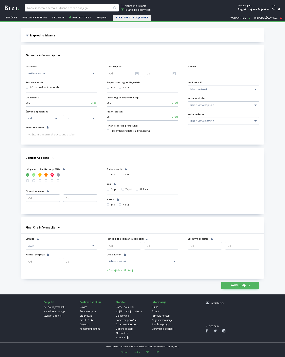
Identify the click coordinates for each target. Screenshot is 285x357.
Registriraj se (247, 9)
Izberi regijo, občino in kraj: (123, 97)
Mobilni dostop (124, 328)
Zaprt (128, 189)
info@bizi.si (217, 303)
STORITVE (58, 17)
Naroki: (111, 199)
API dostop (122, 333)
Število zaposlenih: (37, 111)
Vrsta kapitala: (196, 98)
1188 (156, 352)
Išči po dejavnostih (54, 307)
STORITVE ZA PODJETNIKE (132, 17)
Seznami (120, 337)
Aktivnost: (31, 66)
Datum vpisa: (114, 66)
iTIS (147, 352)
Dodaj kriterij (114, 254)
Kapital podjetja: (35, 254)
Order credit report (127, 324)
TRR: (109, 184)
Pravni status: (115, 111)
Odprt (114, 189)
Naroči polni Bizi (125, 307)
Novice (83, 307)
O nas (155, 307)
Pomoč (156, 311)
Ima (113, 87)
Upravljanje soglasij (163, 328)
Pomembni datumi (90, 328)
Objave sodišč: (115, 169)
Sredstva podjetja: (198, 238)
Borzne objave (88, 311)
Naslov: (192, 66)
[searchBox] (72, 8)
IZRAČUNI (11, 17)
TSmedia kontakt (161, 315)
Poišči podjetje (240, 285)
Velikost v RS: (195, 82)
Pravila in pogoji (161, 324)
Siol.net (124, 352)
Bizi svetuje (86, 315)
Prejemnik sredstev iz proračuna (130, 130)
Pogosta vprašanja (162, 320)
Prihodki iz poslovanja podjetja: (125, 238)
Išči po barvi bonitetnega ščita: (43, 169)
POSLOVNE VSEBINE (34, 17)
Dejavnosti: (32, 97)
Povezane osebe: (35, 127)
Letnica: (30, 238)
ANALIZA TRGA (81, 17)
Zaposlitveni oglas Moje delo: (124, 82)
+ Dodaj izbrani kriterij (120, 270)
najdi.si (137, 352)
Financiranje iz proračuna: (122, 125)
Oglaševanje (122, 315)
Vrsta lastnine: (196, 113)
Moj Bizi (102, 17)
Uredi (94, 102)
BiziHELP (84, 320)
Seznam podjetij (53, 315)
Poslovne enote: (35, 82)
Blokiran (144, 189)
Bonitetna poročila (126, 320)
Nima (126, 87)
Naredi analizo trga (54, 311)
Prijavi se (263, 9)
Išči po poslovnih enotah (44, 87)
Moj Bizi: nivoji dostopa (129, 311)
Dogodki (84, 324)
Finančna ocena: (35, 190)
